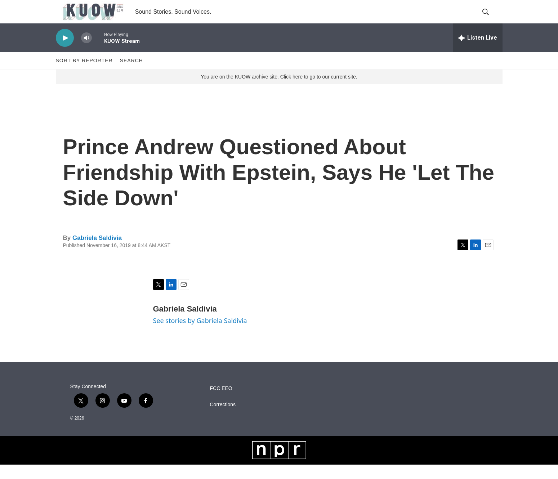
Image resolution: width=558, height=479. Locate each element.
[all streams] (478, 52)
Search (131, 75)
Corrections (223, 419)
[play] (65, 52)
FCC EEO (221, 403)
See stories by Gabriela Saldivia (200, 335)
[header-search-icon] (491, 19)
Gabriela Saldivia (97, 252)
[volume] (86, 52)
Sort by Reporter (84, 75)
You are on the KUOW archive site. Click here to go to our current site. (279, 91)
